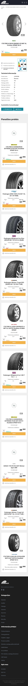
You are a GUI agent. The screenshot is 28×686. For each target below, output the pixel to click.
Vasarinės (3, 609)
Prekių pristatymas (5, 631)
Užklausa (18, 109)
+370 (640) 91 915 (7, 109)
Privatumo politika (5, 641)
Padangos (3, 606)
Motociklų (3, 619)
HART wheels (4, 657)
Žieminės (3, 616)
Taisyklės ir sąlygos (5, 637)
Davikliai (3, 603)
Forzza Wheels (4, 650)
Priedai (2, 622)
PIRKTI (14, 54)
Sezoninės (3, 612)
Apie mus (3, 672)
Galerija (3, 660)
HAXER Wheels (4, 647)
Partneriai (3, 675)
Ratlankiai (3, 600)
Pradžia (2, 7)
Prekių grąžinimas (5, 634)
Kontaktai (3, 669)
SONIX (14, 463)
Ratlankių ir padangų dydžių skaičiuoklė (10, 644)
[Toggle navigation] (26, 2)
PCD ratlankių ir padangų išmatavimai (9, 654)
